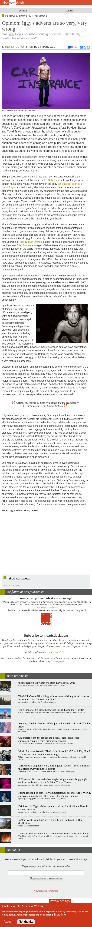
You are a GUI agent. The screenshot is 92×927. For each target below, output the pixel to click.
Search (69, 10)
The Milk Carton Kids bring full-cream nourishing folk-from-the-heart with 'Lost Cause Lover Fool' (53, 698)
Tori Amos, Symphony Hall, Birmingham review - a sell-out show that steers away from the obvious (54, 767)
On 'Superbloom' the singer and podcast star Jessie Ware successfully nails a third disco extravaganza (48, 739)
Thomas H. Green (15, 46)
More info (60, 914)
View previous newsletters (46, 891)
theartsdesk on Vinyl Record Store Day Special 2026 (46, 682)
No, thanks (26, 921)
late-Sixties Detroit (31, 241)
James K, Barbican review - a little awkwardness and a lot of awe (53, 833)
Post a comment (12, 585)
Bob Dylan (54, 180)
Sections (23, 10)
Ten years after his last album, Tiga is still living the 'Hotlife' (51, 709)
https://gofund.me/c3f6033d (47, 607)
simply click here (60, 652)
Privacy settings (60, 900)
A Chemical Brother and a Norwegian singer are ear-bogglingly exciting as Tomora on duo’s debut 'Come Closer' (52, 781)
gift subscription (56, 661)
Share (72, 47)
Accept (8, 921)
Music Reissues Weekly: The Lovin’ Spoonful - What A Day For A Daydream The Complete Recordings (54, 753)
